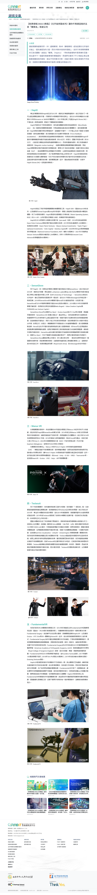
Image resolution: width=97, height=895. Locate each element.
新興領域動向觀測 (25, 19)
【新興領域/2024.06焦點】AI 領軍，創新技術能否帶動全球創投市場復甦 (79, 811)
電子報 (72, 1)
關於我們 (80, 8)
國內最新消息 (27, 842)
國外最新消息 (27, 844)
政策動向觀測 (14, 46)
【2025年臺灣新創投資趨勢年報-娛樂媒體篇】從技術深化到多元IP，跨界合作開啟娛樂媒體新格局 (58, 792)
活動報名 (59, 8)
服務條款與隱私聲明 (13, 890)
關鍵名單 (75, 844)
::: (57, 1)
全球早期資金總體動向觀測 (16, 34)
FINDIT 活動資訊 (61, 842)
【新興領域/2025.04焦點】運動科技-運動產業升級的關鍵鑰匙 (37, 811)
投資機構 (43, 849)
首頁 (10, 19)
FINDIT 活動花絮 (61, 844)
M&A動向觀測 (14, 42)
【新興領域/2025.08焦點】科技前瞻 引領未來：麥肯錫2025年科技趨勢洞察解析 (79, 792)
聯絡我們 (10, 867)
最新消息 (33, 8)
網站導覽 (85, 1)
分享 (85, 31)
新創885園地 (14, 25)
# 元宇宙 (40, 34)
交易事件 (43, 844)
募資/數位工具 (14, 49)
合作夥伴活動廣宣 (61, 846)
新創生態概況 (44, 842)
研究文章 (49, 8)
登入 (66, 2)
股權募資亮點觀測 (15, 38)
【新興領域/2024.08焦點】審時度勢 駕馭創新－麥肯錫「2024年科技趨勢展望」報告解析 (58, 811)
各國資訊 (75, 842)
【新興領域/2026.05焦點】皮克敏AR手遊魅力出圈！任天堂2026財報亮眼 (37, 792)
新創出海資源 (69, 8)
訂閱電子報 (11, 862)
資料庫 (41, 8)
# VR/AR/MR (31, 34)
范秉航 (31, 38)
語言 (78, 1)
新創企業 (43, 846)
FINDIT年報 (13, 53)
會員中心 (10, 864)
